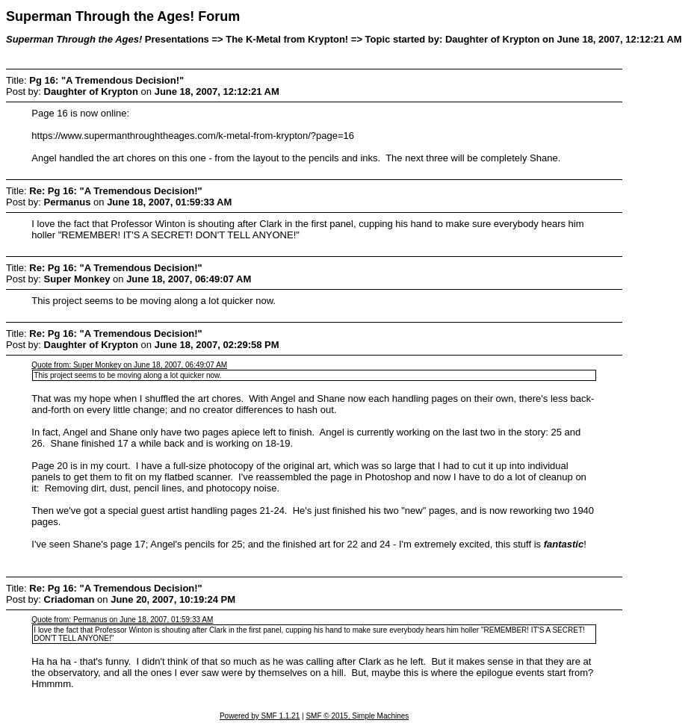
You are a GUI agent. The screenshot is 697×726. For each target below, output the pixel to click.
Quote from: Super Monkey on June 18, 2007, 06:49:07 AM (129, 365)
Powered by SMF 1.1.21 (260, 716)
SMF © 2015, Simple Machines (357, 716)
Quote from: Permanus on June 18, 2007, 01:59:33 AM (122, 619)
